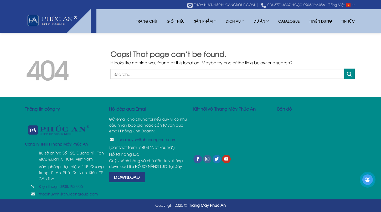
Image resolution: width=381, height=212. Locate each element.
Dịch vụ (235, 20)
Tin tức (348, 21)
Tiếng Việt (341, 5)
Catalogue (289, 21)
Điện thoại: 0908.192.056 (61, 186)
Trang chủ (146, 21)
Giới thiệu (176, 21)
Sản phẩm (205, 20)
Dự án (261, 20)
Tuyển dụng (320, 21)
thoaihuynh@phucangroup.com (68, 193)
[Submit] (349, 74)
